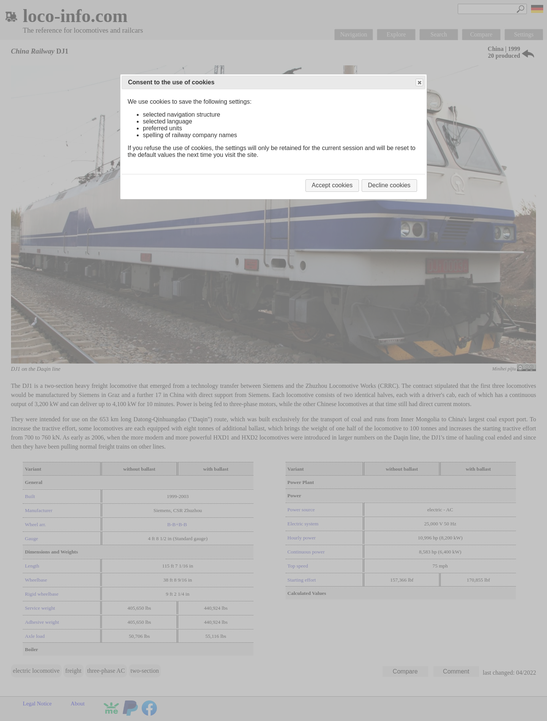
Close (419, 82)
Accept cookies (332, 185)
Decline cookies (389, 185)
